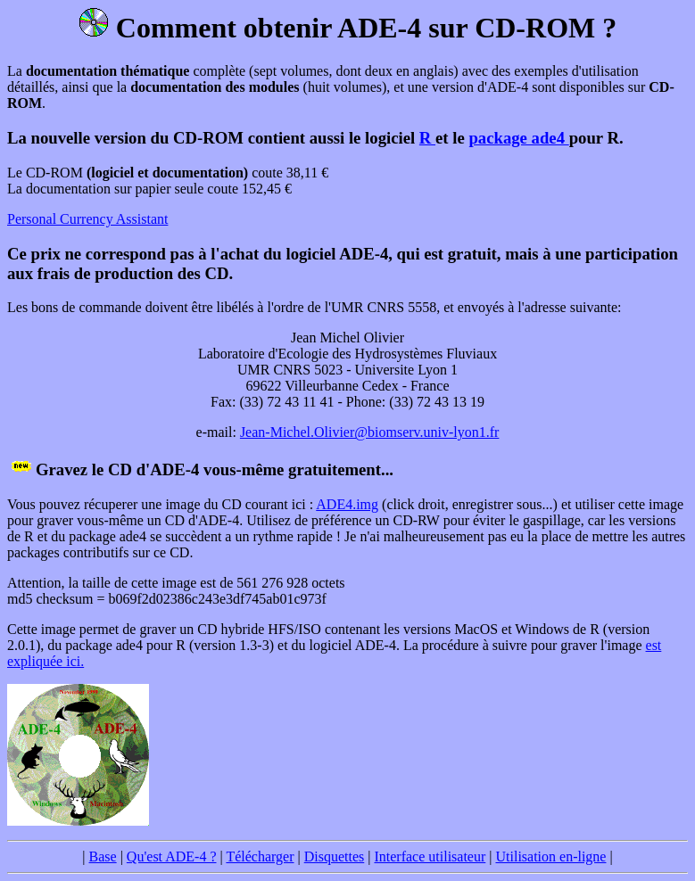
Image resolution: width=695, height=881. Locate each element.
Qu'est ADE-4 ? (172, 856)
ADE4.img (347, 504)
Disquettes (334, 856)
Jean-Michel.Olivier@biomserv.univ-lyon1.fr (370, 432)
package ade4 (518, 137)
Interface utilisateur (429, 856)
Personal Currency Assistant (87, 218)
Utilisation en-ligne (550, 856)
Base (103, 856)
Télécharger (260, 856)
